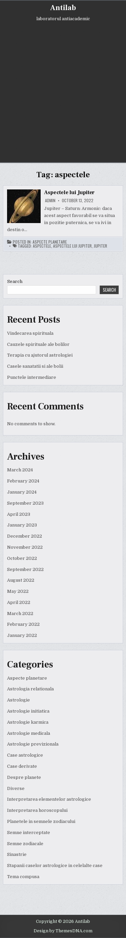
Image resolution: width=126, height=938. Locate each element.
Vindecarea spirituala (30, 333)
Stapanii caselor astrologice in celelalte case (54, 865)
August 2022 (20, 580)
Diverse (16, 788)
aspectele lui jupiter (72, 246)
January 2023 (22, 525)
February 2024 (23, 480)
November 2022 (25, 547)
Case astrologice (25, 755)
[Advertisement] (63, 87)
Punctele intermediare (31, 377)
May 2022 (18, 591)
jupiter (100, 246)
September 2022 (25, 569)
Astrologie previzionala (32, 744)
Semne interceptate (28, 832)
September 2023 (25, 503)
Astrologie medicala (28, 733)
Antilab (63, 7)
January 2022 (22, 635)
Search (15, 281)
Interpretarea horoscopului (37, 810)
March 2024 (20, 469)
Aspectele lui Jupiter (69, 192)
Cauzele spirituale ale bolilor (38, 344)
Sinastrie (17, 854)
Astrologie (18, 699)
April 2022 (18, 602)
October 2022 (22, 558)
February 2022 (23, 624)
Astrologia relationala (30, 688)
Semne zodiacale (25, 843)
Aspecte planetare (50, 242)
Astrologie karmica (27, 722)
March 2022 (20, 613)
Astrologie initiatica (28, 711)
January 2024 (22, 492)
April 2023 (18, 514)
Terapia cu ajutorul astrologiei (40, 355)
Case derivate (22, 766)
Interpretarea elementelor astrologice (49, 799)
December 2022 (24, 536)
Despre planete (24, 777)
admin (50, 201)
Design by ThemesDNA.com (63, 931)
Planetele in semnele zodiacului (41, 821)
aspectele (42, 246)
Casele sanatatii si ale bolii (35, 366)
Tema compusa (23, 876)
